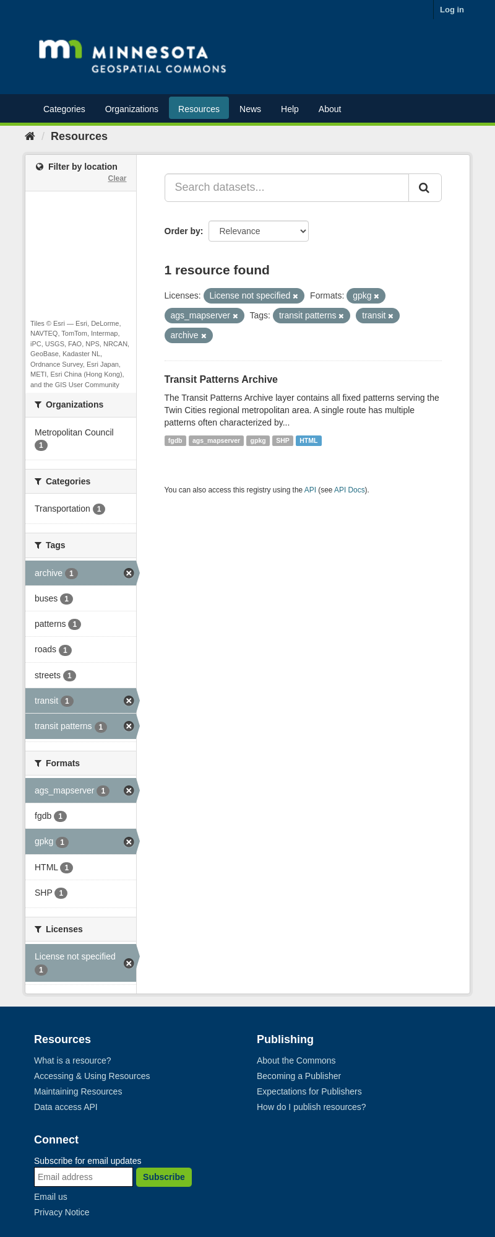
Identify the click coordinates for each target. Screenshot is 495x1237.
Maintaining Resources (78, 1091)
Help (290, 109)
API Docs (349, 490)
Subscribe (164, 1177)
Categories (64, 109)
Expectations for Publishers (309, 1091)
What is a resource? (72, 1060)
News (250, 109)
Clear (117, 178)
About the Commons (296, 1060)
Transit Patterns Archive (221, 379)
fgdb (175, 440)
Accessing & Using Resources (92, 1076)
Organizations (131, 109)
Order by (182, 231)
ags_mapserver (216, 440)
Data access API (66, 1107)
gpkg (258, 440)
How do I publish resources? (311, 1107)
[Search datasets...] (287, 187)
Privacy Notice (61, 1212)
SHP (283, 440)
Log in (452, 9)
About (330, 109)
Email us (50, 1197)
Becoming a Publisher (299, 1076)
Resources (199, 109)
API (310, 490)
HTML (308, 440)
